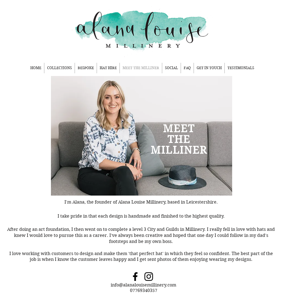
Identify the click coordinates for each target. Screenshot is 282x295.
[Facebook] (135, 276)
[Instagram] (148, 276)
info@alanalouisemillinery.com (143, 285)
